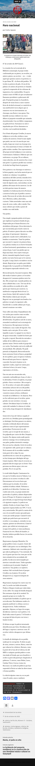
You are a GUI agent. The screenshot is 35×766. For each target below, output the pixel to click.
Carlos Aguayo (15, 726)
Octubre (11, 728)
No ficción (13, 720)
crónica (7, 720)
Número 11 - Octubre (25, 720)
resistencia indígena (21, 728)
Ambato (7, 726)
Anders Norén (26, 762)
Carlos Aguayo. (10, 684)
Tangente (12, 762)
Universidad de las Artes (13, 712)
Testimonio (6, 722)
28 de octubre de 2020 (12, 716)
